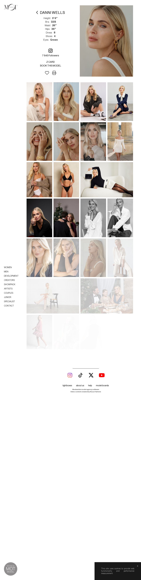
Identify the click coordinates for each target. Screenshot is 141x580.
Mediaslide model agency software (85, 389)
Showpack (9, 284)
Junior (7, 297)
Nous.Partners (95, 391)
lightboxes (67, 385)
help (90, 385)
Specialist (9, 301)
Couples (8, 293)
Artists (8, 289)
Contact (9, 306)
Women (8, 267)
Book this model (50, 65)
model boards (102, 385)
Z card (50, 62)
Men (6, 272)
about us (80, 385)
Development (11, 276)
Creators (9, 280)
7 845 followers (50, 52)
